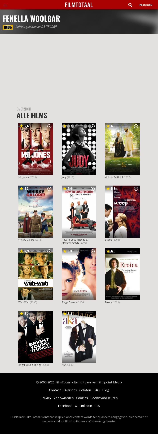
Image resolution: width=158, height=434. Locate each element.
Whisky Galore (26, 239)
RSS (97, 406)
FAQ (97, 390)
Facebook (65, 406)
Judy (64, 177)
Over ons (70, 390)
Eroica (108, 302)
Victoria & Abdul (114, 177)
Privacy (46, 398)
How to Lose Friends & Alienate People (75, 241)
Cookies (82, 398)
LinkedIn (85, 406)
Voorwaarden (64, 398)
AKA (64, 364)
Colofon (85, 390)
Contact (55, 390)
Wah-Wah (23, 302)
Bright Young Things (29, 364)
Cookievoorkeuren (104, 398)
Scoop (108, 239)
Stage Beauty (69, 302)
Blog (105, 390)
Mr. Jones (23, 177)
